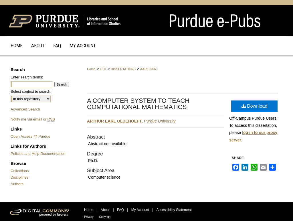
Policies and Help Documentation (38, 153)
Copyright (105, 216)
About (105, 210)
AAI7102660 (149, 69)
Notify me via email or (33, 119)
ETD (103, 69)
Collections (20, 171)
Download (254, 106)
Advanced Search (25, 109)
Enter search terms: (27, 77)
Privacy (89, 216)
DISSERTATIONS (123, 69)
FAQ (120, 210)
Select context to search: (31, 91)
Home (91, 69)
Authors (17, 184)
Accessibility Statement (174, 210)
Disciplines (19, 177)
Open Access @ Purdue (30, 136)
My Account (140, 210)
